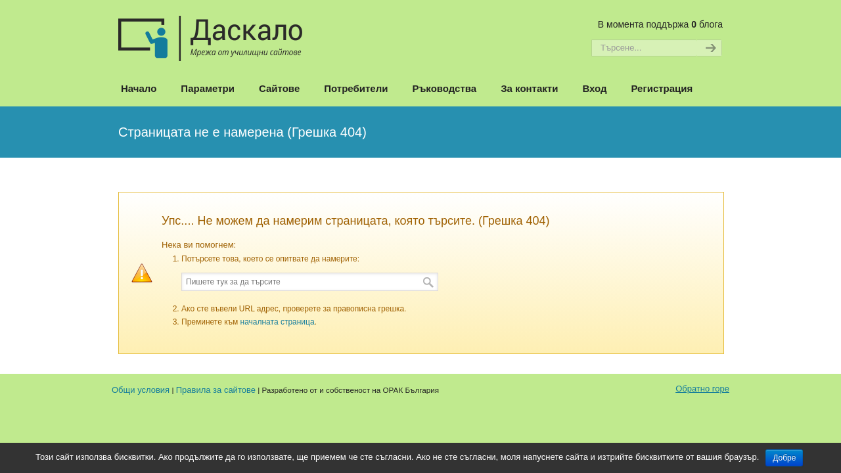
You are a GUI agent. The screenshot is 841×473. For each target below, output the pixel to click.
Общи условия (141, 390)
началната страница (277, 322)
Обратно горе (702, 389)
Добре (784, 457)
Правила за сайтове (216, 390)
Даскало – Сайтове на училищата (210, 32)
